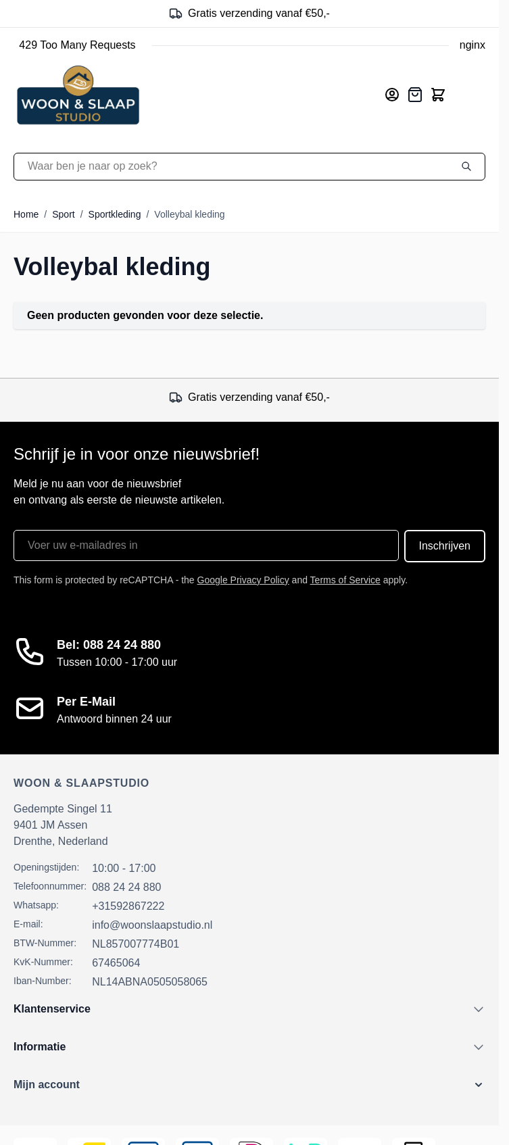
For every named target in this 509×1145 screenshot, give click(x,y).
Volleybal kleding (189, 214)
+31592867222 (128, 906)
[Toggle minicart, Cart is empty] (438, 94)
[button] (249, 1085)
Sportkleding (115, 214)
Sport (63, 214)
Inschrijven (444, 546)
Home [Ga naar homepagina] (26, 214)
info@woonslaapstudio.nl (152, 925)
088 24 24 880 (126, 887)
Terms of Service (345, 580)
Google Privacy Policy (243, 580)
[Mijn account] (392, 94)
